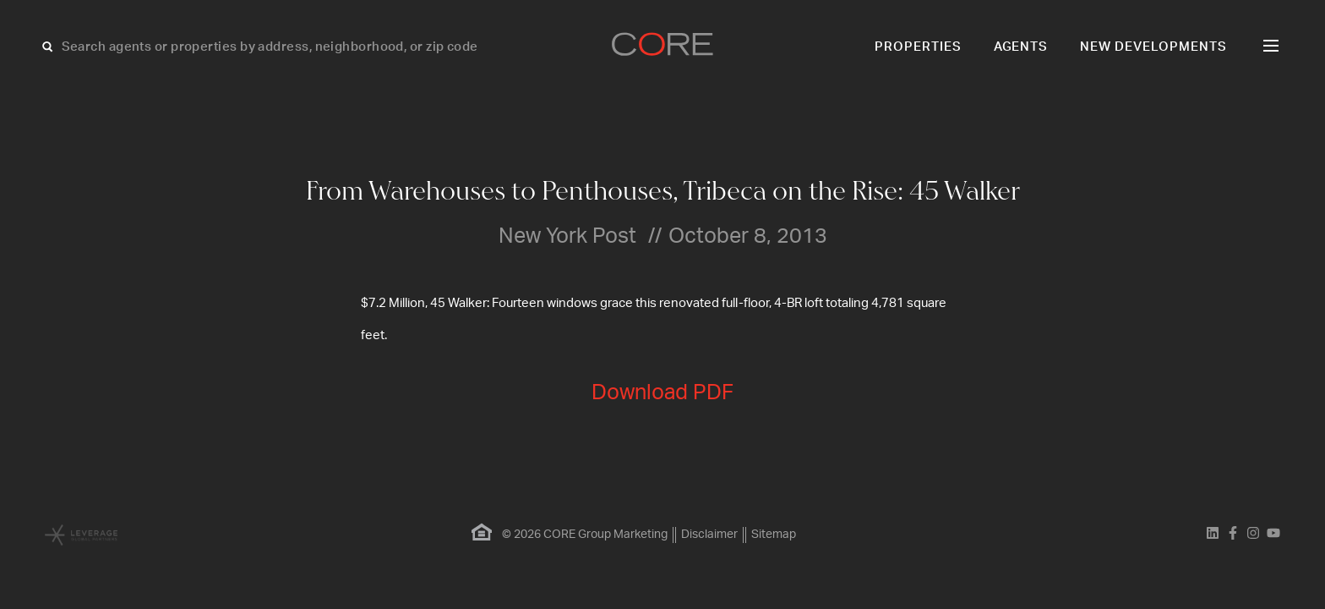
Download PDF (662, 392)
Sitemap (773, 534)
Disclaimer (709, 534)
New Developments (1153, 47)
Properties (918, 47)
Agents (1021, 47)
